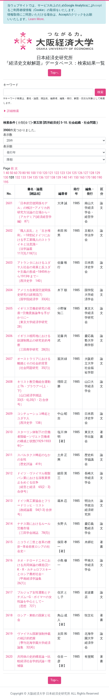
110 (39, 173)
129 (97, 173)
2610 (9, 432)
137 (46, 177)
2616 (9, 560)
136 (41, 177)
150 (76, 177)
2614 (9, 523)
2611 (9, 455)
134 (29, 177)
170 (87, 177)
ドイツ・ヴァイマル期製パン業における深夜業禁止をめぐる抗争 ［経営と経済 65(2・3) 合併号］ (34, 482)
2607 (9, 358)
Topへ (55, 72)
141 (70, 177)
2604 (9, 290)
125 (74, 173)
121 (50, 173)
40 (7, 173)
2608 (9, 381)
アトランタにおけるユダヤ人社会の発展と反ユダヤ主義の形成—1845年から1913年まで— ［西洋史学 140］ (34, 271)
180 (93, 177)
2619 (9, 633)
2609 (9, 413)
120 (44, 173)
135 (35, 177)
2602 (9, 230)
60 (15, 173)
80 (24, 173)
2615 (9, 542)
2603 (9, 262)
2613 (9, 500)
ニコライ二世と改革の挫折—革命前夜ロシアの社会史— (34, 546)
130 (5, 177)
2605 (9, 308)
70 (20, 173)
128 (91, 173)
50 (11, 173)
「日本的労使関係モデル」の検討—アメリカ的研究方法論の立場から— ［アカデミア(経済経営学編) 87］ (34, 212)
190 (99, 177)
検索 (100, 92)
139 (58, 177)
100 (33, 173)
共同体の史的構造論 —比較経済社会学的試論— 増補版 (34, 661)
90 (28, 173)
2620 (9, 656)
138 (52, 177)
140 (64, 177)
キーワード (10, 84)
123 (62, 173)
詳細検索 (11, 111)
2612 (9, 473)
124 (68, 173)
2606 (9, 336)
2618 (9, 615)
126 (80, 173)
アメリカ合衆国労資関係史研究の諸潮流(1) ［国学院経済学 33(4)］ (34, 294)
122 (56, 173)
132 (17, 177)
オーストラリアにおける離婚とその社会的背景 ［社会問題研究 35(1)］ (34, 363)
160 (82, 177)
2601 (9, 203)
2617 (9, 592)
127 (85, 173)
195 (5, 182)
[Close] (97, 5)
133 (23, 177)
